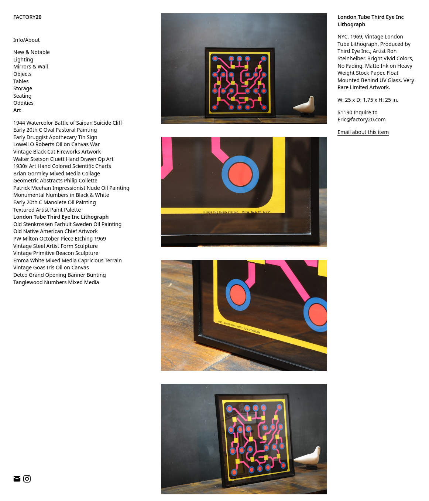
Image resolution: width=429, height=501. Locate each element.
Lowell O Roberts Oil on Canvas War (56, 144)
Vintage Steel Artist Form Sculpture (55, 245)
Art (17, 110)
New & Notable (31, 52)
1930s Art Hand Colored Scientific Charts (63, 165)
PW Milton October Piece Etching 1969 (59, 238)
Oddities (23, 102)
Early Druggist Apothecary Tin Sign (55, 137)
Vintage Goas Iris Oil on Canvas (51, 267)
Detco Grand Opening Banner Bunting (59, 274)
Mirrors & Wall (30, 66)
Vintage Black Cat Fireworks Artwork (57, 151)
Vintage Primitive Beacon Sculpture (55, 252)
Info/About (26, 39)
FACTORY (27, 16)
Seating (22, 95)
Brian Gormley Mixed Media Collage (56, 173)
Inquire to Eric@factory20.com (361, 116)
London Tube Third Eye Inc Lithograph (61, 216)
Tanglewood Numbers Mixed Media (56, 282)
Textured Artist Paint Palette (47, 209)
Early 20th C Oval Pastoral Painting (55, 129)
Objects (22, 73)
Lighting (23, 59)
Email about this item (363, 131)
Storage (22, 88)
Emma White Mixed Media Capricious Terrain (67, 260)
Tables (20, 81)
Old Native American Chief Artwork (55, 231)
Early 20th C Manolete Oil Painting (54, 202)
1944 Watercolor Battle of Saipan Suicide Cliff (67, 122)
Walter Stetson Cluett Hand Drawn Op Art (63, 158)
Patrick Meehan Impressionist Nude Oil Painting (71, 187)
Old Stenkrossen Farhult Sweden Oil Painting (67, 224)
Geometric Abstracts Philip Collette (55, 180)
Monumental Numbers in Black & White (61, 194)
